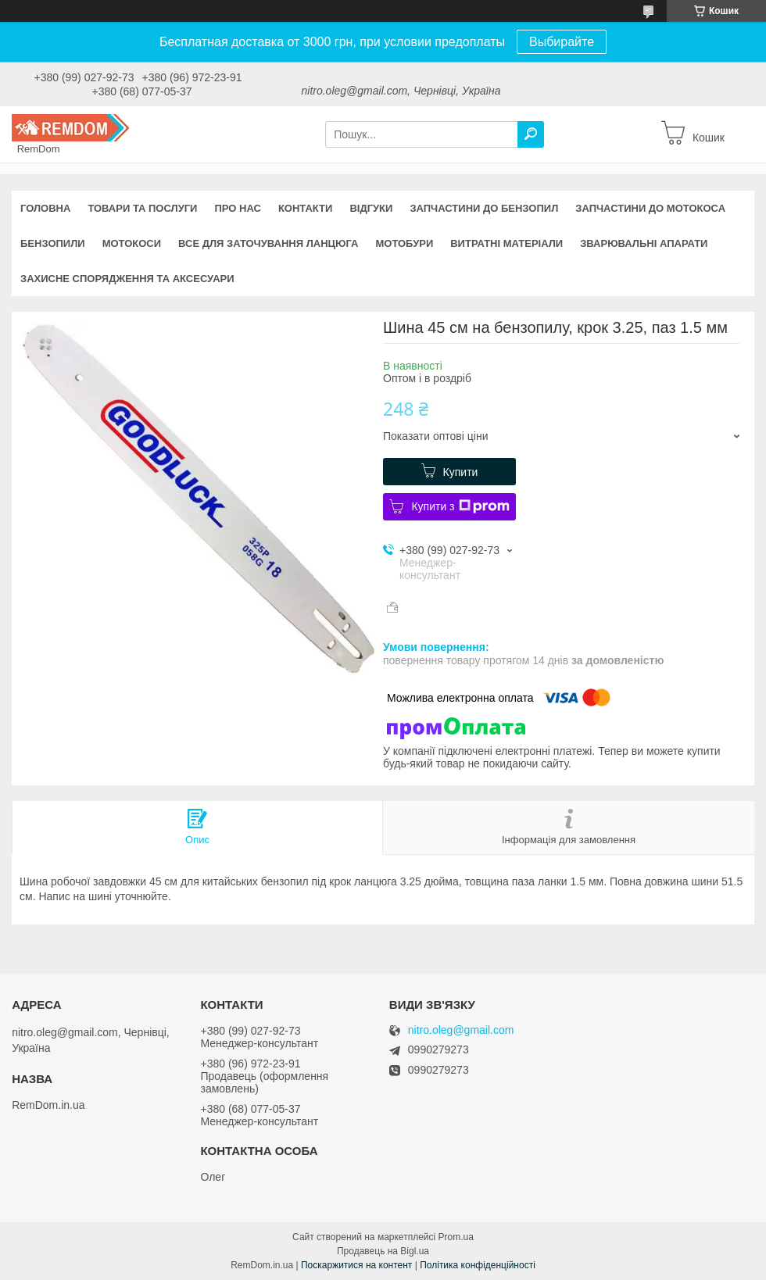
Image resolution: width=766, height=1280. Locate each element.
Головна (45, 208)
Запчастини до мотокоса (650, 208)
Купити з (460, 506)
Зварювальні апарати (643, 243)
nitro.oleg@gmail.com (461, 1030)
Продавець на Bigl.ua (383, 1251)
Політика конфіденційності (477, 1265)
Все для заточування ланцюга (268, 243)
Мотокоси (131, 243)
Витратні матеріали (506, 243)
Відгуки (370, 208)
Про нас (237, 208)
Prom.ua (456, 1237)
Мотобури (404, 243)
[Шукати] (530, 134)
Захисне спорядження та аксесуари (127, 278)
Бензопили (52, 243)
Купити (460, 472)
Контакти (305, 208)
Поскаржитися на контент (356, 1265)
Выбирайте (561, 41)
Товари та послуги (142, 208)
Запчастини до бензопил (484, 208)
